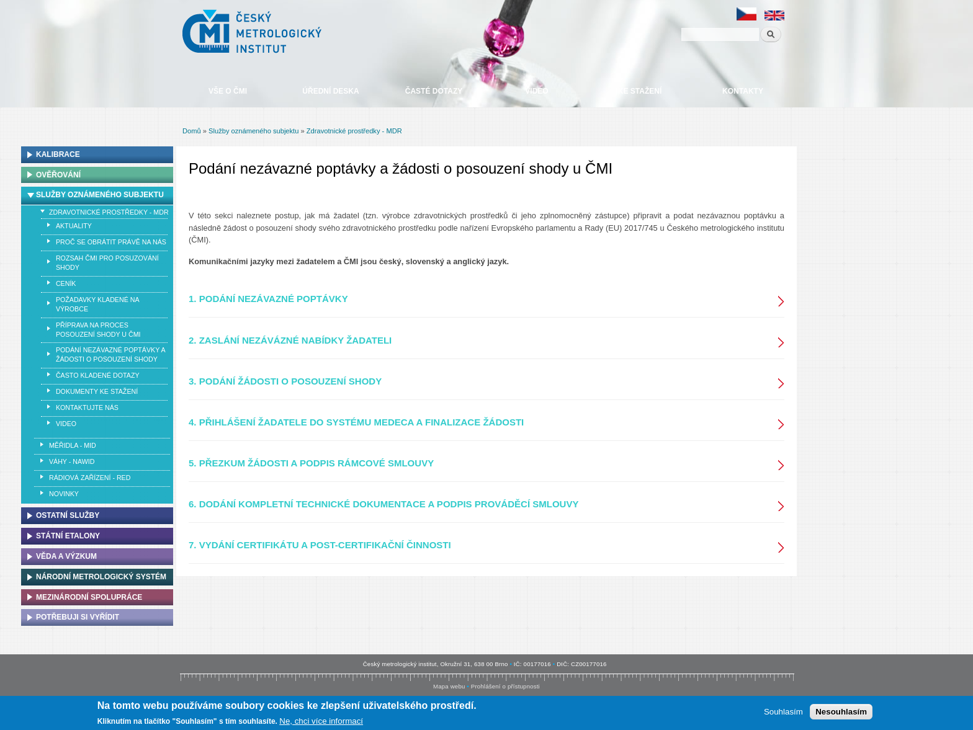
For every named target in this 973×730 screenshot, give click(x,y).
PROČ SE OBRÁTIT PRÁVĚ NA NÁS (111, 242)
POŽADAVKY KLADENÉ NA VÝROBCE (98, 304)
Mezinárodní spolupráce (89, 597)
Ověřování (58, 175)
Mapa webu (449, 686)
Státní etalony (68, 536)
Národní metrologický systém (101, 576)
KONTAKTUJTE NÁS (87, 407)
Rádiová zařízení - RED (89, 477)
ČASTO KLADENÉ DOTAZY (98, 375)
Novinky (64, 493)
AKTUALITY (74, 225)
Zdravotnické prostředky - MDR (354, 131)
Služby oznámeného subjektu (253, 131)
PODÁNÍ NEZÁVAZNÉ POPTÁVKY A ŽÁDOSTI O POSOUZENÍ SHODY (111, 354)
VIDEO (66, 423)
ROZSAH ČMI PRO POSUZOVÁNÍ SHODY (107, 262)
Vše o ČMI (227, 91)
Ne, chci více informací (321, 722)
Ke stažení (639, 91)
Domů (191, 131)
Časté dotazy (433, 91)
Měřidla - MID (72, 445)
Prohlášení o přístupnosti (505, 686)
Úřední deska (330, 91)
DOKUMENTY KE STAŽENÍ (97, 391)
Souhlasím (783, 713)
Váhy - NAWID (71, 461)
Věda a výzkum (66, 556)
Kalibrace (58, 154)
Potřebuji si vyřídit (77, 617)
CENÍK (66, 283)
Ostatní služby (67, 515)
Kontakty (742, 91)
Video (536, 91)
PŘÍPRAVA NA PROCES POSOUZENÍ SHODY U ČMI (98, 329)
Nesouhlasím (841, 713)
